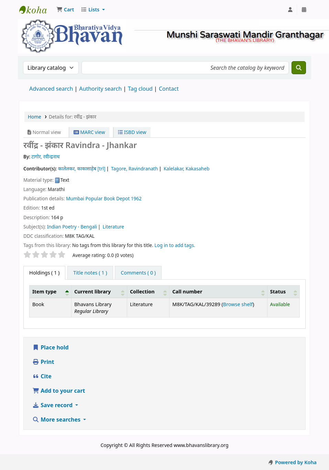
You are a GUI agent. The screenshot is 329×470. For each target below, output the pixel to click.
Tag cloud (140, 88)
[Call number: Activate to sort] (218, 291)
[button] (65, 9)
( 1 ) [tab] (44, 272)
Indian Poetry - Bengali (72, 226)
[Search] (299, 67)
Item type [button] (44, 291)
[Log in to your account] (290, 9)
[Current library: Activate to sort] (99, 291)
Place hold (50, 347)
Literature (113, 226)
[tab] (90, 273)
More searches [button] (57, 419)
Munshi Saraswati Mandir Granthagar (36, 9)
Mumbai (75, 198)
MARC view (89, 132)
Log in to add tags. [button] (174, 245)
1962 (136, 198)
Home (34, 116)
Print (43, 362)
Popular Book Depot (107, 198)
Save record (53, 405)
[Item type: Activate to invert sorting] (51, 291)
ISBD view (132, 132)
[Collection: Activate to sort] (148, 291)
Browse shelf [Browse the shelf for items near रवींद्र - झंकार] (238, 304)
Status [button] (278, 291)
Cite (42, 376)
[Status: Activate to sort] (283, 291)
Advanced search (51, 88)
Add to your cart (58, 390)
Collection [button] (142, 291)
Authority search (100, 88)
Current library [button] (92, 291)
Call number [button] (187, 291)
